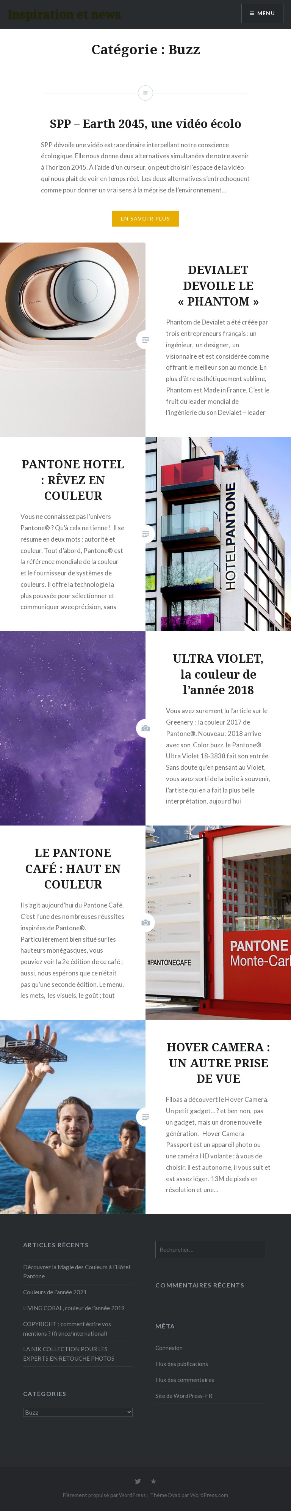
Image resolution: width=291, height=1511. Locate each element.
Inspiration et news (64, 14)
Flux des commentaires (184, 1379)
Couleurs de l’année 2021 (55, 1292)
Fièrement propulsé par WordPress (104, 1495)
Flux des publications (181, 1363)
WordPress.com (209, 1495)
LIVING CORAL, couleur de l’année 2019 (74, 1308)
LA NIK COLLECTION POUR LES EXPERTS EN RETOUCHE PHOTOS (68, 1354)
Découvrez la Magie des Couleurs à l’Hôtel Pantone (76, 1272)
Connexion (169, 1347)
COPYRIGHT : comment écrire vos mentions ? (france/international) (67, 1328)
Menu (266, 13)
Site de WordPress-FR (183, 1395)
